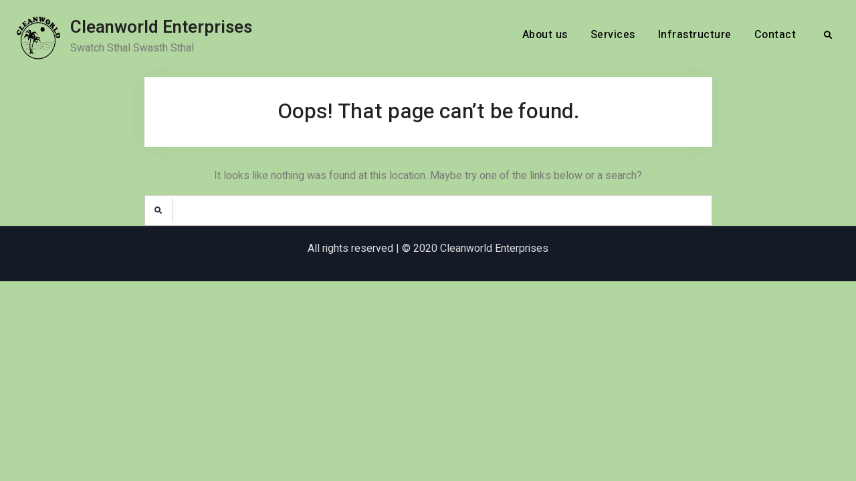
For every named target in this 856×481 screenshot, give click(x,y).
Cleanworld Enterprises (161, 27)
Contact (775, 35)
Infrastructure (695, 35)
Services (613, 35)
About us (545, 35)
